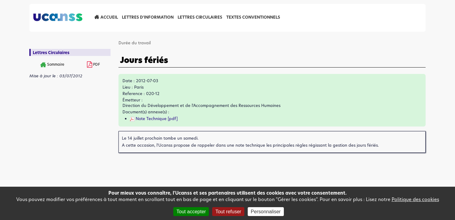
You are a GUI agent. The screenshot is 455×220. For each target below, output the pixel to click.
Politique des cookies (415, 199)
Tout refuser (228, 211)
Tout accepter (191, 211)
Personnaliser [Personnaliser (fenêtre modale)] (266, 211)
